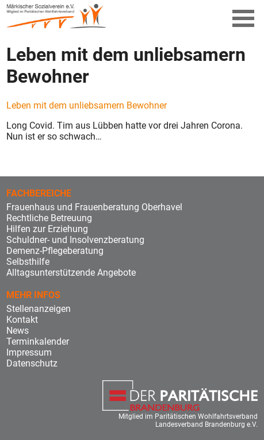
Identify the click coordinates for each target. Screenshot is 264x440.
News (17, 330)
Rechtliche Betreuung (49, 218)
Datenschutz (32, 363)
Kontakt (22, 319)
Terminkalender (37, 341)
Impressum (29, 352)
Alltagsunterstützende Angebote (71, 272)
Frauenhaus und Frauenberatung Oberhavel (94, 207)
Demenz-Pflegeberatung (55, 250)
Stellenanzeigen (38, 308)
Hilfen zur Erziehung (47, 228)
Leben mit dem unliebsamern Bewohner (86, 105)
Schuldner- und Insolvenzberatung (75, 239)
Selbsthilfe (27, 261)
